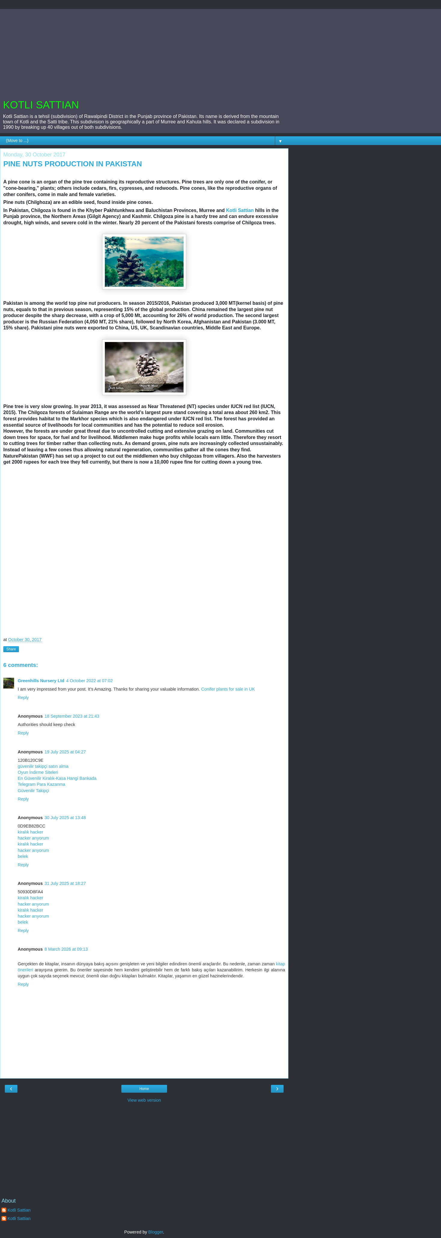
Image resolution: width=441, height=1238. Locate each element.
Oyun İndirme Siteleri (38, 772)
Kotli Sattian (240, 210)
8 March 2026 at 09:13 (66, 949)
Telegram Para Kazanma (41, 784)
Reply (23, 697)
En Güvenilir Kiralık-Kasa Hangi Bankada (57, 778)
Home (144, 1089)
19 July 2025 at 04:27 (65, 751)
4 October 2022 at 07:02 (89, 680)
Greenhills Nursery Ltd (41, 680)
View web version (144, 1100)
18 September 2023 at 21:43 (71, 716)
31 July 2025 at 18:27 (65, 883)
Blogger (155, 1232)
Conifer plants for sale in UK (228, 689)
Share (11, 649)
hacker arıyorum (33, 838)
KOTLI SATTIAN (41, 104)
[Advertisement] (144, 51)
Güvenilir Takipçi (33, 790)
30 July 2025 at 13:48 (65, 817)
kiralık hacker (30, 832)
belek (23, 856)
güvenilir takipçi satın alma (43, 766)
